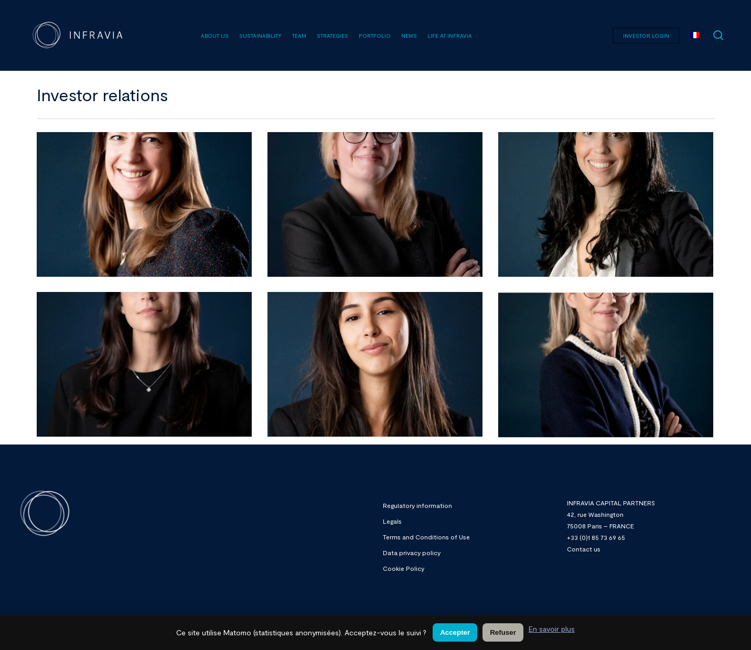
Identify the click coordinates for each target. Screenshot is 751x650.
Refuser (503, 632)
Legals (392, 521)
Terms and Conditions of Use (426, 536)
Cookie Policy (403, 568)
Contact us (583, 548)
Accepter (455, 632)
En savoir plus (552, 628)
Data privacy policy (412, 552)
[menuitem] (695, 35)
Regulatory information (417, 505)
